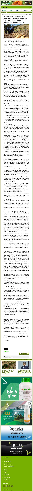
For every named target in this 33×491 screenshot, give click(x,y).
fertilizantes (11, 356)
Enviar (21, 353)
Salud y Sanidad (7, 479)
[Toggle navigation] (30, 7)
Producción (6, 474)
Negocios (6, 469)
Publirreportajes (7, 477)
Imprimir (27, 353)
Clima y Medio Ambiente (9, 466)
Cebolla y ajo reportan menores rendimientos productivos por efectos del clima (24, 371)
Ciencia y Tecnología (8, 464)
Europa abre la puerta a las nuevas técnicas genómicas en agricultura (8, 371)
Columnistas (6, 480)
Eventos (5, 467)
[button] (23, 360)
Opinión (5, 471)
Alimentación (6, 463)
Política (5, 472)
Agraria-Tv (6, 459)
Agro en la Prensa (7, 461)
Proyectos (6, 475)
